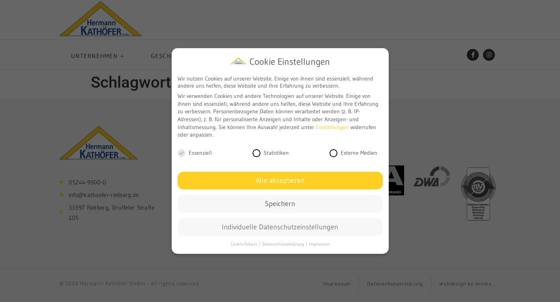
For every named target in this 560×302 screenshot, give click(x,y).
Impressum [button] (319, 243)
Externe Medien (353, 152)
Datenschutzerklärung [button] (283, 243)
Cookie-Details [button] (244, 243)
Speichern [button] (280, 203)
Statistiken (271, 152)
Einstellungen (332, 126)
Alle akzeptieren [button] (280, 179)
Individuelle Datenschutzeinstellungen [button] (280, 226)
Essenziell (195, 152)
